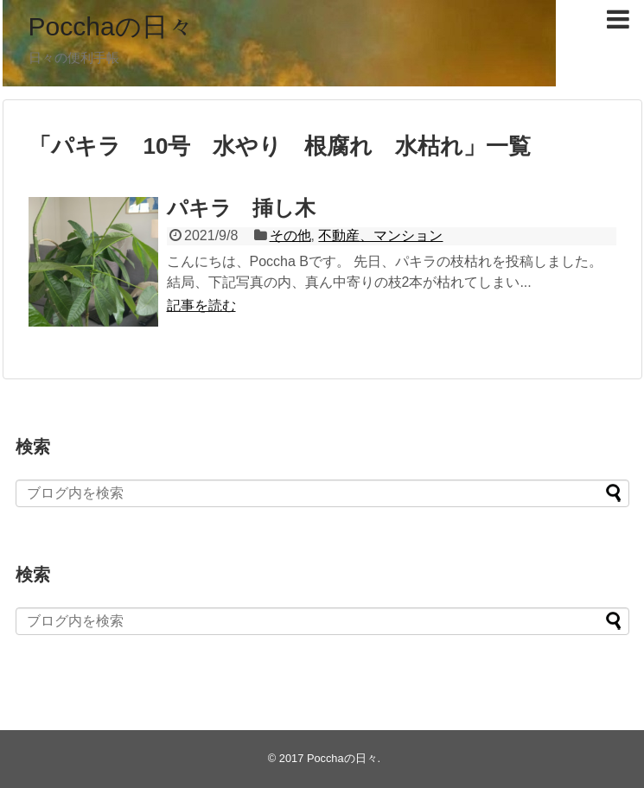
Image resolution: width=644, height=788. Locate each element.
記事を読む (201, 305)
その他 (290, 235)
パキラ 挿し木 (241, 207)
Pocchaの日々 (111, 26)
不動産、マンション (380, 235)
